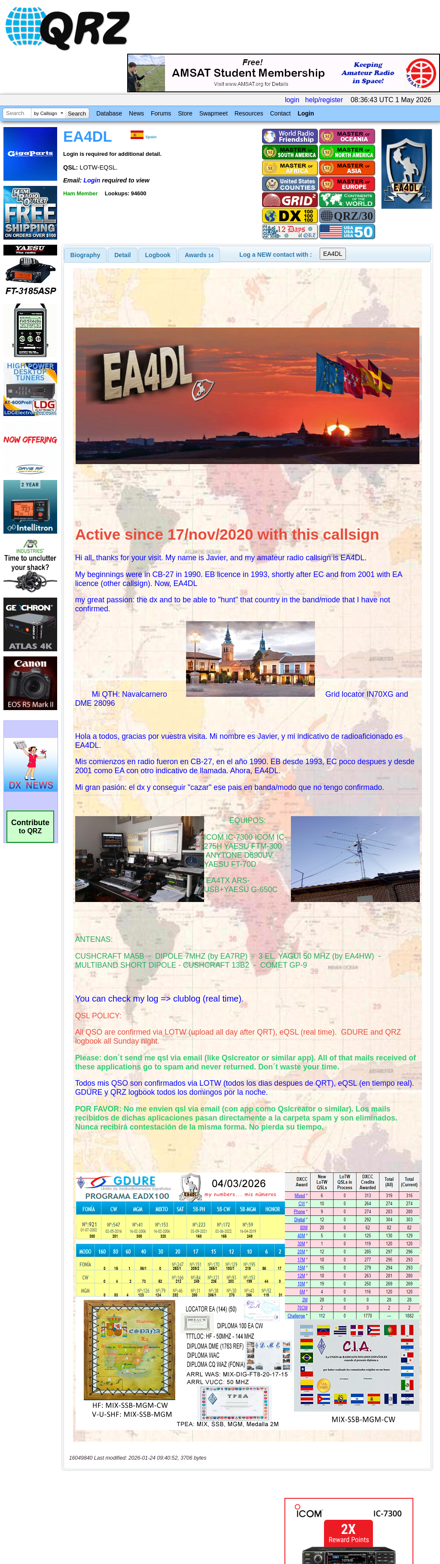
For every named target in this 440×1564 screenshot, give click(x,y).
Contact (280, 113)
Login (306, 113)
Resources (249, 113)
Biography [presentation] (85, 255)
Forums (161, 113)
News (136, 113)
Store (185, 113)
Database (109, 113)
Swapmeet (213, 113)
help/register (324, 99)
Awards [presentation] (199, 255)
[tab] (85, 255)
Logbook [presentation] (158, 255)
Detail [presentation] (122, 255)
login (292, 99)
